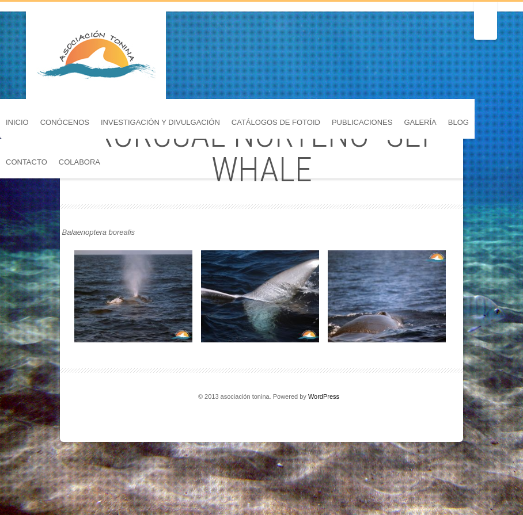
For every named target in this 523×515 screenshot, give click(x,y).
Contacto (26, 162)
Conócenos (64, 122)
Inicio (17, 122)
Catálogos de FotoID (276, 122)
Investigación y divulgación (160, 122)
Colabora (79, 162)
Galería (420, 122)
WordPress (323, 396)
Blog (458, 122)
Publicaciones (362, 122)
